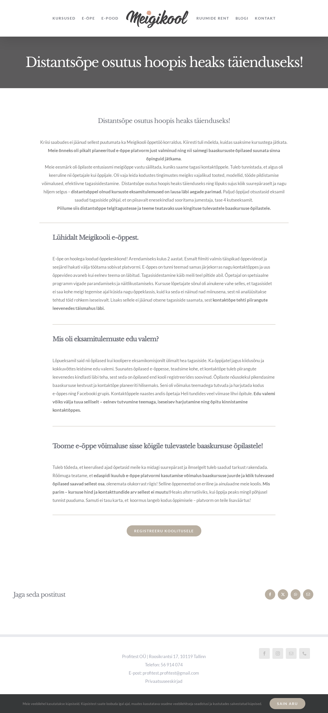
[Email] (308, 594)
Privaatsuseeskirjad (164, 681)
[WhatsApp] (295, 594)
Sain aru (287, 703)
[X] (283, 594)
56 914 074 (172, 664)
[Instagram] (277, 653)
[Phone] (304, 653)
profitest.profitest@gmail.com (171, 673)
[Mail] (291, 653)
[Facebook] (270, 594)
